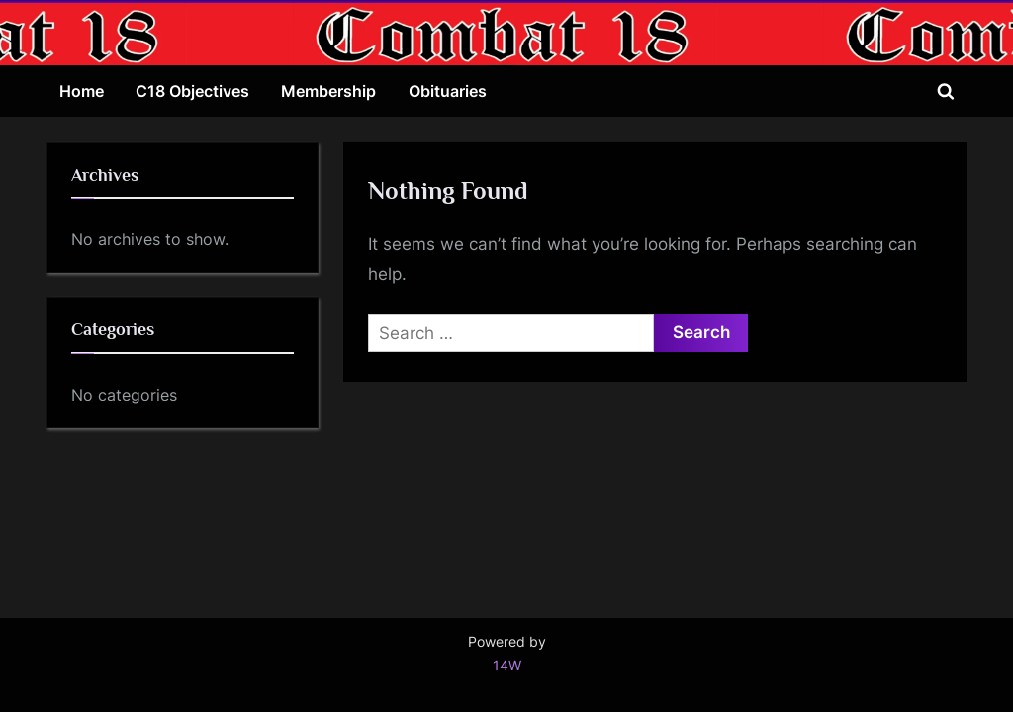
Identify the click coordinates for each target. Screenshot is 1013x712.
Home (81, 91)
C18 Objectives (192, 91)
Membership (328, 91)
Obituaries (448, 91)
